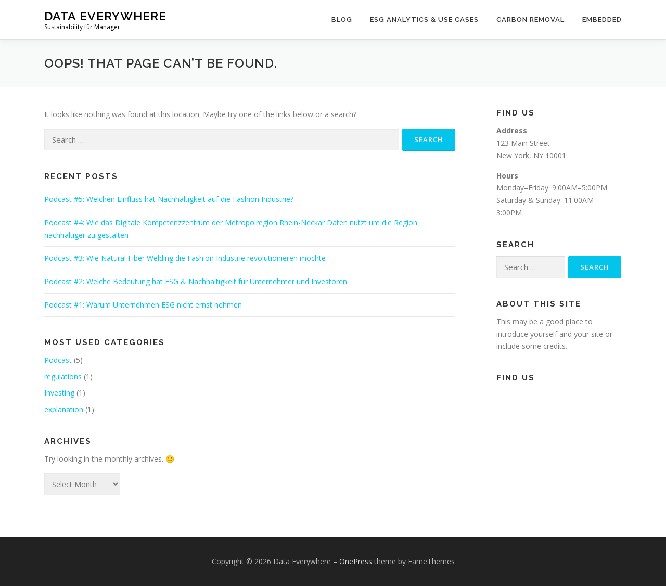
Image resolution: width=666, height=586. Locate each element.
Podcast (58, 360)
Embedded (602, 19)
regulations (63, 376)
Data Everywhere (105, 16)
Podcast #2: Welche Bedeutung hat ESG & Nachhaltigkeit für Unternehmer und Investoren (195, 281)
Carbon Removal (530, 19)
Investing (59, 393)
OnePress (355, 561)
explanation (63, 409)
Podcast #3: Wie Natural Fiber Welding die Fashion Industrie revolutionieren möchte (185, 258)
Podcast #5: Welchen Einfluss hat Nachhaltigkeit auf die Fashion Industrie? (168, 199)
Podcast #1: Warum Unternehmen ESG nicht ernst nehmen (143, 305)
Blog (341, 19)
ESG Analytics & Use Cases (424, 19)
